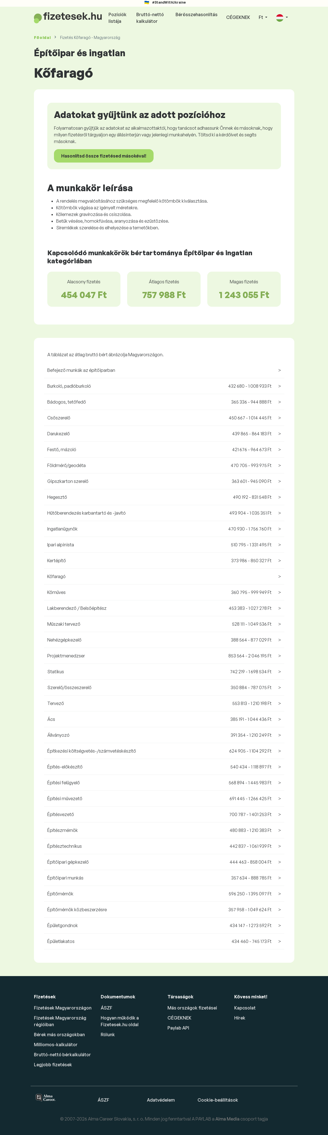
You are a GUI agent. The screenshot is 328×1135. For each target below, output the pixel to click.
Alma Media (227, 1119)
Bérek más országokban (59, 1034)
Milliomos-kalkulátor (56, 1044)
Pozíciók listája (117, 18)
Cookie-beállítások (218, 1100)
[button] (282, 18)
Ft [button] (261, 17)
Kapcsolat (245, 1008)
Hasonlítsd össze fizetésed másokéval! (103, 156)
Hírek (239, 1018)
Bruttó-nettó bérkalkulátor (62, 1054)
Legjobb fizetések (53, 1064)
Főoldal (42, 37)
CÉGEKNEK (238, 17)
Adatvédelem (161, 1100)
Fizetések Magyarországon (63, 1008)
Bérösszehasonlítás (197, 14)
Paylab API (178, 1028)
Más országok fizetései (192, 1008)
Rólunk (108, 1034)
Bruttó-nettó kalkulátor (150, 18)
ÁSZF (106, 1008)
